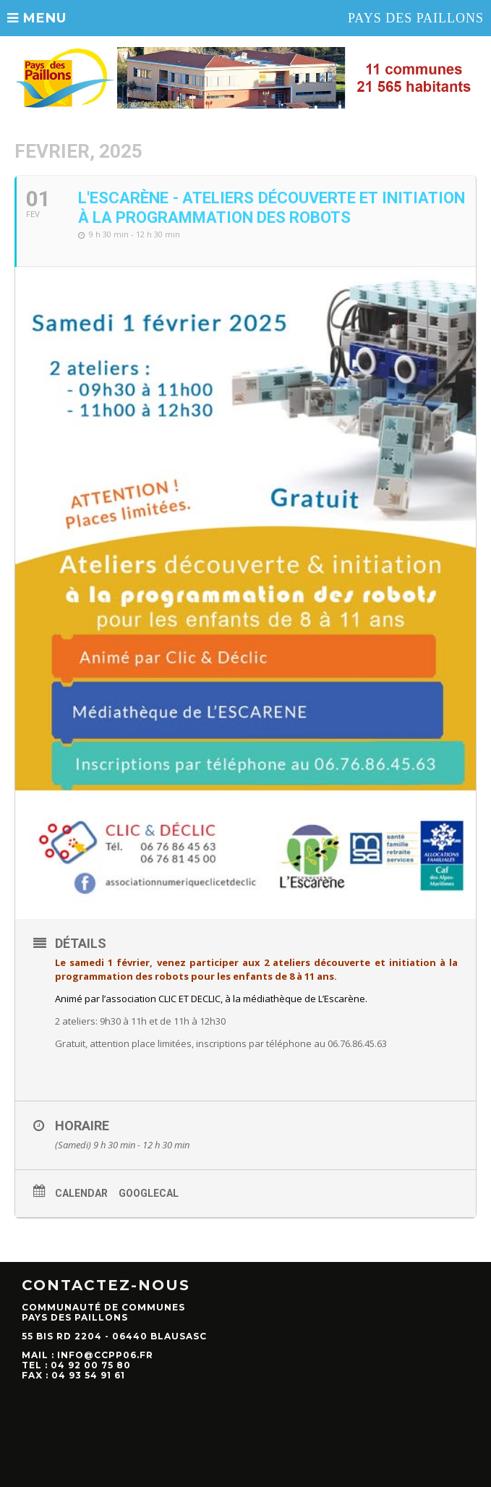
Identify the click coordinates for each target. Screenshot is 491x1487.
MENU (37, 18)
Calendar (81, 1193)
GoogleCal (149, 1193)
